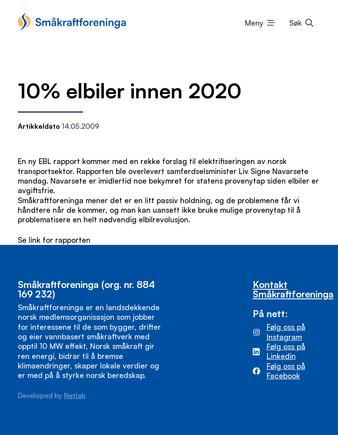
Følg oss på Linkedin (286, 351)
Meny (254, 22)
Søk (295, 22)
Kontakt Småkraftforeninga (293, 289)
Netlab (75, 395)
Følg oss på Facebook (286, 370)
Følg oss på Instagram (286, 331)
